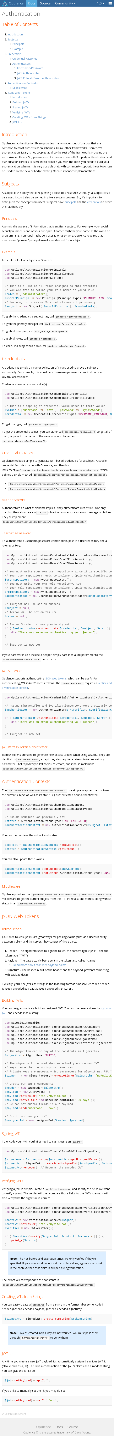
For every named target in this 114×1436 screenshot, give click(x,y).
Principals (18, 44)
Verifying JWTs (21, 112)
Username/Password (30, 68)
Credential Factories (24, 58)
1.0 (99, 3)
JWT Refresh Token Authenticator (38, 78)
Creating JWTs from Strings (29, 117)
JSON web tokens (56, 674)
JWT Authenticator (28, 73)
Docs (31, 3)
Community (64, 3)
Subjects (13, 39)
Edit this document (14, 1409)
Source (45, 3)
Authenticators (21, 63)
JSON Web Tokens (19, 92)
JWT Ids (17, 122)
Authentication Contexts (23, 83)
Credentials (14, 54)
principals (70, 202)
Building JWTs (20, 102)
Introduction (15, 34)
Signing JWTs (20, 107)
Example (17, 49)
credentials (94, 202)
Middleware (19, 88)
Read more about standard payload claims (39, 960)
